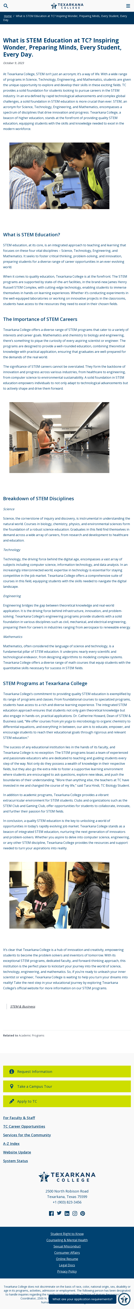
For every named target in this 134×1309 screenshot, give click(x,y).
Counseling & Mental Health (67, 1240)
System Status (15, 1160)
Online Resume (67, 1259)
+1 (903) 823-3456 (67, 1202)
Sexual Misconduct (67, 1246)
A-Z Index (11, 1143)
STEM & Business (22, 1006)
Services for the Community (27, 1135)
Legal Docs (67, 1265)
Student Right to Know (67, 1234)
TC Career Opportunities (24, 1126)
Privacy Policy (67, 1271)
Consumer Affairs (67, 1252)
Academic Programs (31, 1035)
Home (8, 16)
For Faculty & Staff (19, 1117)
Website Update (17, 1152)
